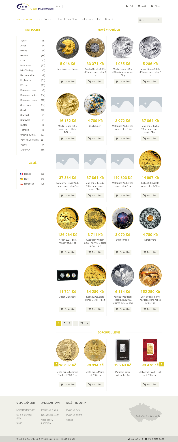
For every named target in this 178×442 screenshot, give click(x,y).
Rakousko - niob (32, 90)
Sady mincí (32, 105)
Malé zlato (32, 65)
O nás (19, 423)
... (75, 323)
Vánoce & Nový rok (32, 139)
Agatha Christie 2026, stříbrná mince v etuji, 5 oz (95, 72)
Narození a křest (32, 75)
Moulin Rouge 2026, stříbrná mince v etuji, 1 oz (150, 72)
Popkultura (32, 80)
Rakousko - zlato (32, 100)
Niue (32, 178)
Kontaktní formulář (25, 410)
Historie (32, 55)
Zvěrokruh (32, 149)
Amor (32, 45)
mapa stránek (68, 439)
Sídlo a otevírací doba (24, 416)
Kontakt (109, 19)
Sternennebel (122, 240)
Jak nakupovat (91, 19)
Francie (32, 173)
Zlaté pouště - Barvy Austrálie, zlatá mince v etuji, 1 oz (150, 300)
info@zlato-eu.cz (154, 439)
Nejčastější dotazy (50, 415)
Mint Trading (32, 70)
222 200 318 (135, 439)
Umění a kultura (32, 134)
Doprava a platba (49, 410)
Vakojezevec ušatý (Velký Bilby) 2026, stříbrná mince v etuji (123, 300)
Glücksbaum (95, 126)
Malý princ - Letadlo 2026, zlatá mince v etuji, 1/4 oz (95, 186)
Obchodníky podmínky (47, 421)
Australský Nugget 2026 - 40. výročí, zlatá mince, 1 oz (95, 243)
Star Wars (32, 120)
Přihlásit (156, 6)
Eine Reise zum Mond (67, 69)
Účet (129, 6)
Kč (58, 6)
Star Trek (32, 115)
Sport (32, 110)
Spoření (70, 420)
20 (81, 323)
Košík (141, 6)
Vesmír (32, 144)
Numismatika (24, 19)
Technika (32, 129)
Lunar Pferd (150, 240)
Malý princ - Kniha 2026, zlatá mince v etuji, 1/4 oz (150, 129)
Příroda (32, 85)
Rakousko (32, 183)
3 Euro (32, 40)
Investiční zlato (44, 19)
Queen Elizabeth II (67, 297)
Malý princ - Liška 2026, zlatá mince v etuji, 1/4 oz (67, 186)
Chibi (32, 60)
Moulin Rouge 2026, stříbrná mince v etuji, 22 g (122, 72)
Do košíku (68, 81)
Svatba (32, 124)
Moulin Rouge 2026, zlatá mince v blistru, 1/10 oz (68, 129)
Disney (32, 50)
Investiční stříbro (67, 19)
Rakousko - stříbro (32, 95)
